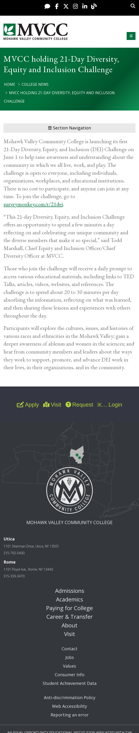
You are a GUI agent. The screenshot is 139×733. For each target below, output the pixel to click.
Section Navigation (69, 128)
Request (79, 404)
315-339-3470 (13, 576)
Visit (52, 404)
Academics (69, 599)
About (69, 625)
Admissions (69, 590)
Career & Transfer (69, 616)
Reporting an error (70, 715)
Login (109, 404)
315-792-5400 (13, 553)
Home (9, 84)
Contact (69, 648)
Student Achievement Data (70, 683)
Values (69, 666)
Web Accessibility (69, 706)
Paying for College (69, 608)
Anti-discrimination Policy (69, 697)
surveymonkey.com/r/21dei (33, 204)
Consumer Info (69, 674)
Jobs (69, 657)
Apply (28, 404)
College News (35, 84)
